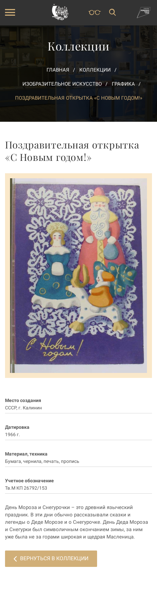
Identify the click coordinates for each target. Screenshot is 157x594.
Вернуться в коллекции (51, 558)
